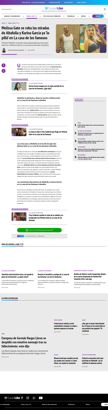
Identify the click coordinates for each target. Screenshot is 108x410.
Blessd (56, 354)
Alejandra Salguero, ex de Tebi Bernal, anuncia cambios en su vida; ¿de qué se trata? (91, 158)
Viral (79, 123)
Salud (84, 320)
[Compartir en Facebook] (4, 65)
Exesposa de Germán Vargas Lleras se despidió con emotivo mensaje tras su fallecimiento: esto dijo (24, 342)
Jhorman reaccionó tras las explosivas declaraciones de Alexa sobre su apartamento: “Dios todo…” (91, 150)
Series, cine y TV (32, 16)
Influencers (81, 139)
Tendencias (71, 16)
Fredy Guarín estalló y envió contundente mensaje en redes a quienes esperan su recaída (65, 326)
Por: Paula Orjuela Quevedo (16, 50)
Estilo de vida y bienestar (52, 16)
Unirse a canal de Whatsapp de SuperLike (39, 230)
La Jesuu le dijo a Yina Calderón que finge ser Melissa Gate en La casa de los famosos (48, 133)
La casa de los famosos (38, 2)
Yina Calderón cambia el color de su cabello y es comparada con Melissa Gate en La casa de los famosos (46, 218)
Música (83, 16)
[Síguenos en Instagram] (27, 399)
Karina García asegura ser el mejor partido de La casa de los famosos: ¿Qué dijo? (46, 87)
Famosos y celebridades (12, 16)
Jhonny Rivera (68, 2)
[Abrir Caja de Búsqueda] (104, 9)
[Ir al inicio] (54, 9)
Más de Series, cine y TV (12, 244)
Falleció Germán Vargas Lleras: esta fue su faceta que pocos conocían (91, 126)
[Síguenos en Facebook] (22, 399)
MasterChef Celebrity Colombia (83, 270)
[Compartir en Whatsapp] (4, 71)
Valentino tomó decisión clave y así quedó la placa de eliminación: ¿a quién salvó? (91, 134)
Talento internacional (89, 354)
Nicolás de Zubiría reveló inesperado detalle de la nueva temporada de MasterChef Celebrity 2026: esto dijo (90, 276)
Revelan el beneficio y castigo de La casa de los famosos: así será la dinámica (53, 275)
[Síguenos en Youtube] (41, 399)
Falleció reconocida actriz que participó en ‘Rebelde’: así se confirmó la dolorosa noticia (92, 360)
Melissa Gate (41, 236)
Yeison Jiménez (81, 2)
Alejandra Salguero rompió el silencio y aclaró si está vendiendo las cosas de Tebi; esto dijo (90, 142)
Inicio (3, 23)
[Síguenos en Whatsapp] (34, 399)
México (98, 16)
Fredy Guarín (58, 320)
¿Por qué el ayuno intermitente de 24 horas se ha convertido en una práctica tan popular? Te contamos (93, 327)
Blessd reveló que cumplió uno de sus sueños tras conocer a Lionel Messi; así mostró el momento (66, 360)
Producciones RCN (54, 2)
